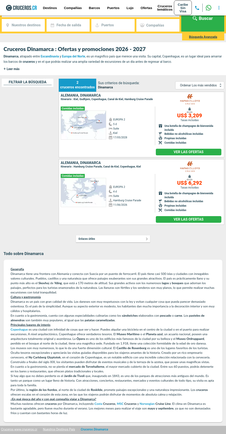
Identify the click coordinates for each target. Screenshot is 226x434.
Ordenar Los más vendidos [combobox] (198, 85)
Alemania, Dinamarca (81, 95)
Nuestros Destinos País (59, 429)
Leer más (11, 69)
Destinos (50, 8)
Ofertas (146, 8)
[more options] (218, 7)
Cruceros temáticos (165, 7)
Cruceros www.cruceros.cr (19, 429)
